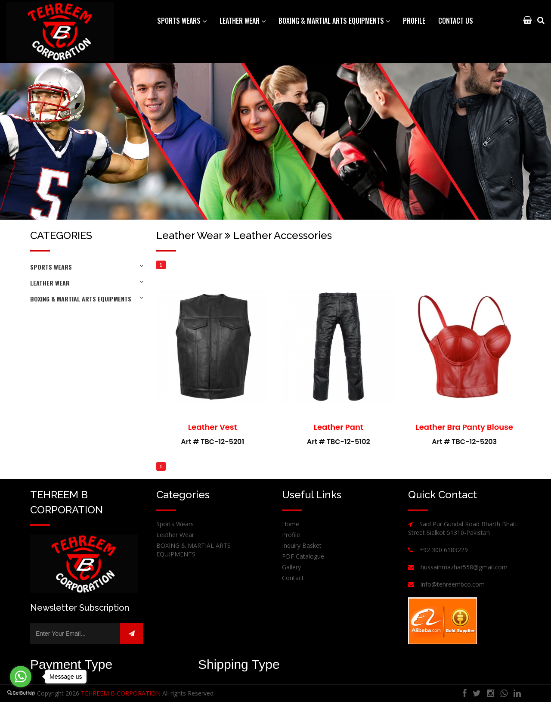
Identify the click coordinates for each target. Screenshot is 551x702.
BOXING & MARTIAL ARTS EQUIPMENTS (86, 298)
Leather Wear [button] (243, 21)
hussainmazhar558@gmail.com (464, 567)
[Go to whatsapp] (20, 676)
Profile (414, 21)
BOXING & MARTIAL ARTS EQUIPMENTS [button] (334, 21)
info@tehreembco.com (453, 584)
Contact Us (455, 21)
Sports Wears (86, 266)
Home (290, 524)
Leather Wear (86, 282)
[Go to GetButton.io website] (20, 693)
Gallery (291, 567)
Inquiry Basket (302, 545)
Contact (293, 578)
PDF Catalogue (303, 556)
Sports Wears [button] (182, 21)
